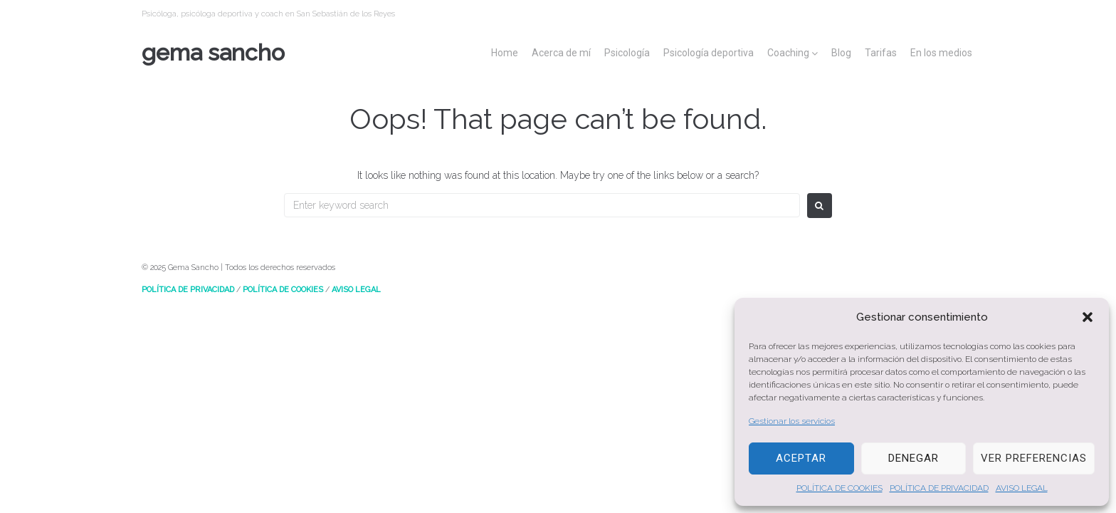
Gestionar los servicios (792, 421)
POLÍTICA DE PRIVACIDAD (939, 488)
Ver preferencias (1034, 458)
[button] (1087, 317)
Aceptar (801, 458)
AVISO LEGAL (1022, 488)
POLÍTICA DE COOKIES (839, 488)
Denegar (913, 458)
